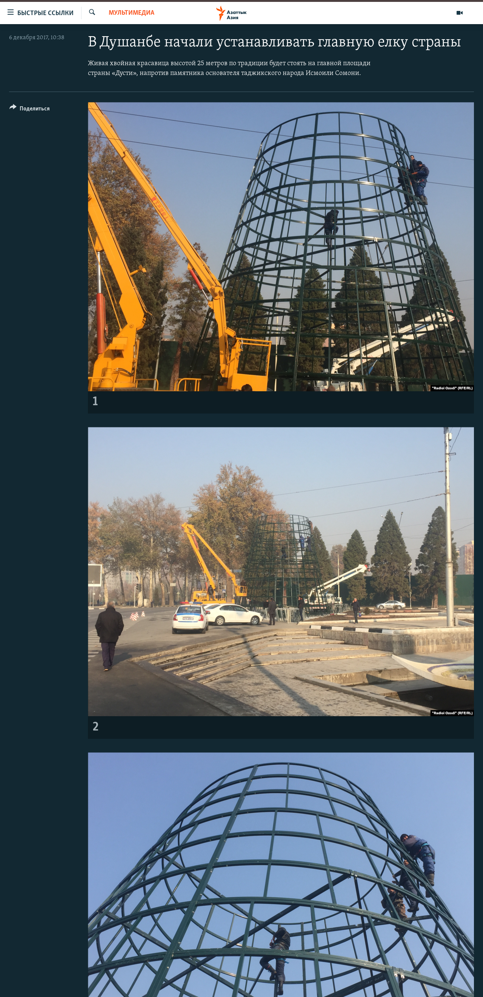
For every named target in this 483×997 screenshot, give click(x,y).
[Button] (29, 110)
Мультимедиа (131, 13)
